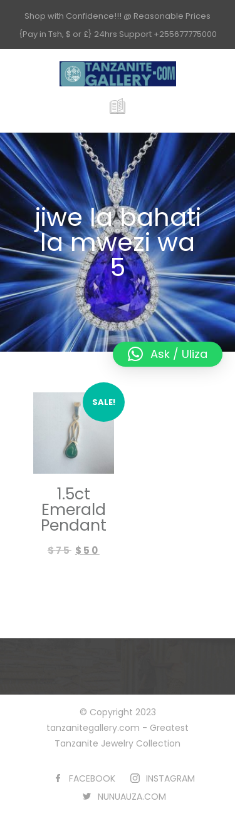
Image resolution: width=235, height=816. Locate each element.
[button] (167, 354)
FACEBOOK (92, 778)
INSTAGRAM (170, 778)
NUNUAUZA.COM (132, 796)
